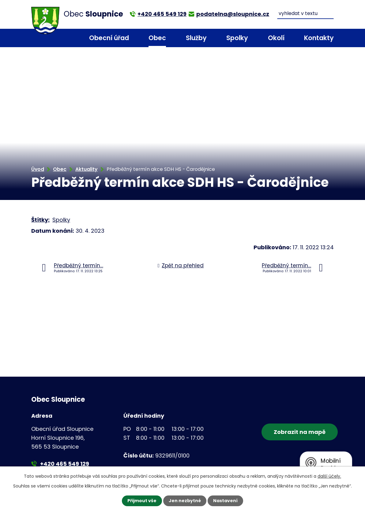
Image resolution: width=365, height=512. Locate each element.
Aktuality (86, 169)
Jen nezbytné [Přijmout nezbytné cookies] (185, 501)
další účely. (329, 476)
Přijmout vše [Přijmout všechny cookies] (141, 501)
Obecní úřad (109, 37)
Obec (157, 37)
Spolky (237, 37)
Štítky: (40, 220)
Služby (196, 37)
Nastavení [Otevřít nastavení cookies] (225, 501)
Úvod (67, 38)
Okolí (276, 37)
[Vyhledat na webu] (305, 13)
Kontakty (319, 37)
